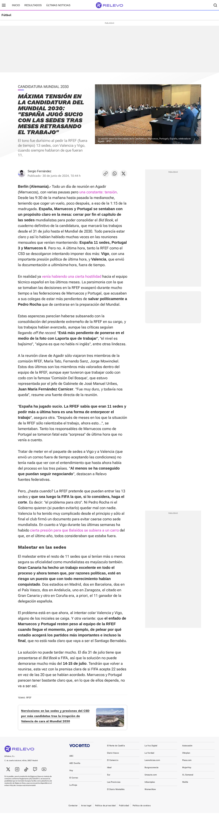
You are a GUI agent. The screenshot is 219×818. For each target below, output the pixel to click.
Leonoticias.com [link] (152, 765)
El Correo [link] (73, 783)
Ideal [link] (109, 772)
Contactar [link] (73, 810)
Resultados (33, 5)
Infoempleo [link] (150, 787)
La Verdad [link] (149, 758)
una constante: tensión (98, 192)
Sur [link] (108, 780)
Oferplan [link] (186, 758)
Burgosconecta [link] (151, 772)
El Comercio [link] (112, 765)
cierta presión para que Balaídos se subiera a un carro (74, 530)
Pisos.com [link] (187, 765)
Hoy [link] (71, 775)
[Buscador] (215, 5)
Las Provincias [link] (114, 787)
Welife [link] (185, 787)
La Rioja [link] (73, 790)
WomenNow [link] (150, 794)
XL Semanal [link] (187, 780)
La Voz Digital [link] (151, 751)
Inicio (16, 5)
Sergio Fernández (39, 171)
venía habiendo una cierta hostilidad (71, 276)
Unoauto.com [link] (151, 780)
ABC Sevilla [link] (74, 768)
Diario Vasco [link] (113, 758)
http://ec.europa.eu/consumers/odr (22, 790)
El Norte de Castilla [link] (116, 751)
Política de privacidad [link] (105, 810)
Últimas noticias (58, 5)
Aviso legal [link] (86, 810)
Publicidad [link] (124, 810)
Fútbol (6, 15)
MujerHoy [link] (186, 772)
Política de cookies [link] (142, 810)
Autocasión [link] (187, 751)
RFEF (29, 697)
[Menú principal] (3, 5)
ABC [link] (71, 761)
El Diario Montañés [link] (116, 794)
